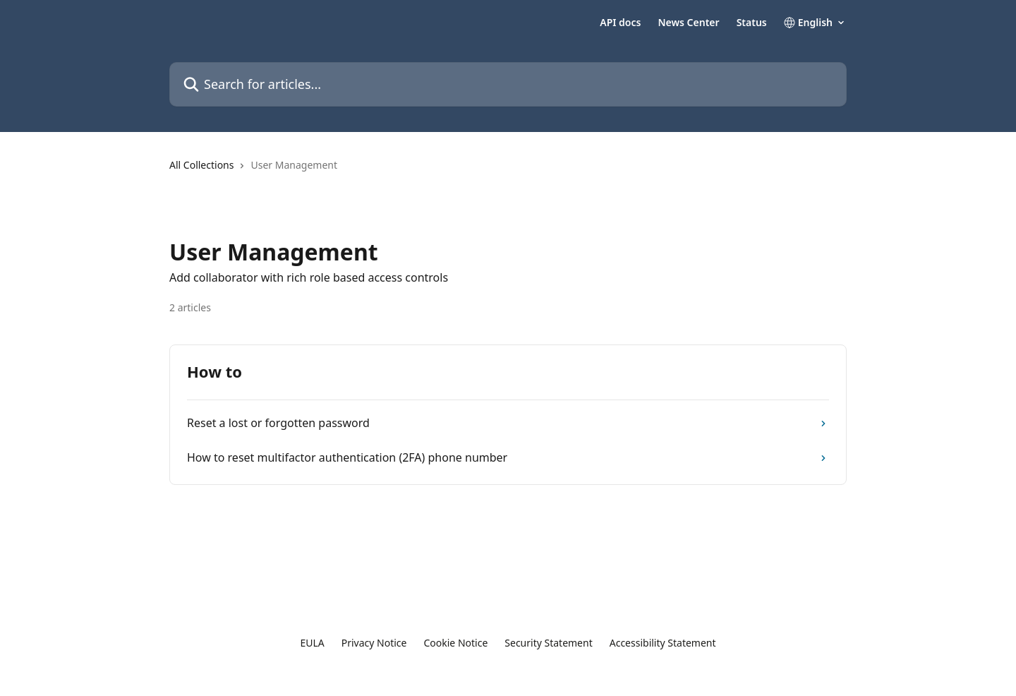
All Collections (201, 165)
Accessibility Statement (663, 642)
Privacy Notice (374, 642)
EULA (312, 642)
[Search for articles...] (508, 84)
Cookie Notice (455, 642)
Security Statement (548, 642)
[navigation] (508, 170)
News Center (688, 23)
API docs (620, 23)
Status (752, 23)
